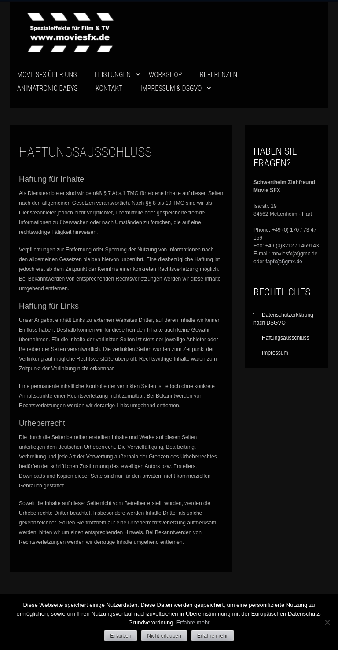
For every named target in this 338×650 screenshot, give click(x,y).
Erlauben (120, 636)
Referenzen (218, 74)
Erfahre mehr (193, 622)
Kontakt (109, 88)
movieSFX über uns (47, 74)
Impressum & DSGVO (171, 88)
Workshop (165, 74)
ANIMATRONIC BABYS (47, 88)
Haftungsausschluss (285, 338)
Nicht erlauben (164, 636)
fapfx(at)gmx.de (283, 262)
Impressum (275, 353)
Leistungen (113, 74)
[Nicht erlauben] (327, 622)
